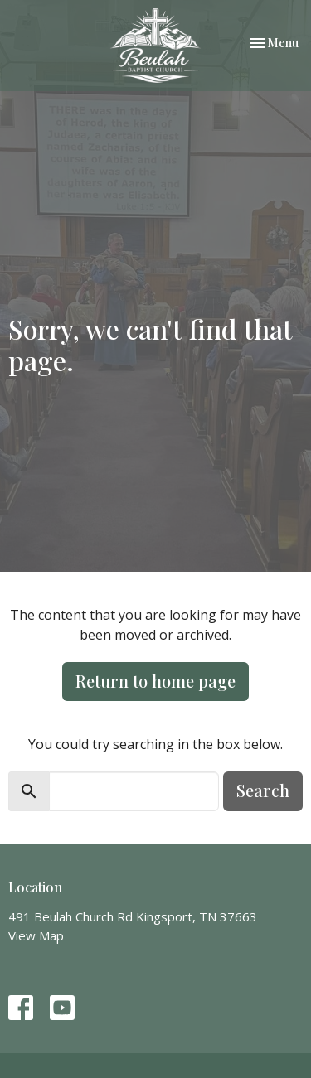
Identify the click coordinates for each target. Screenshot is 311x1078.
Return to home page (155, 681)
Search (262, 790)
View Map (36, 935)
